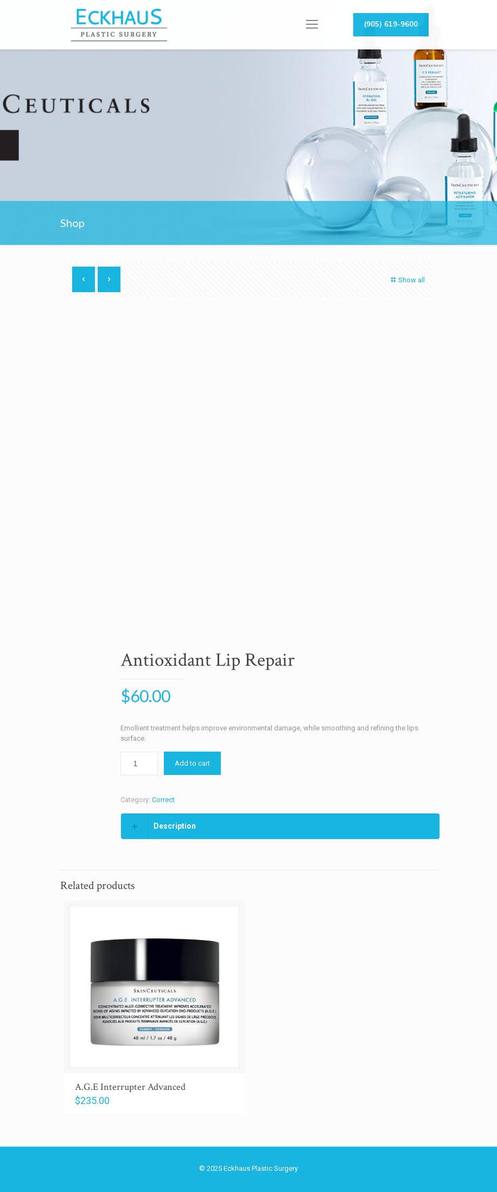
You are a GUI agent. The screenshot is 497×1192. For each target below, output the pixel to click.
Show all (406, 280)
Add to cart (192, 763)
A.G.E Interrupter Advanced (130, 1087)
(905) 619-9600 (391, 24)
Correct (163, 800)
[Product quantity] (139, 763)
